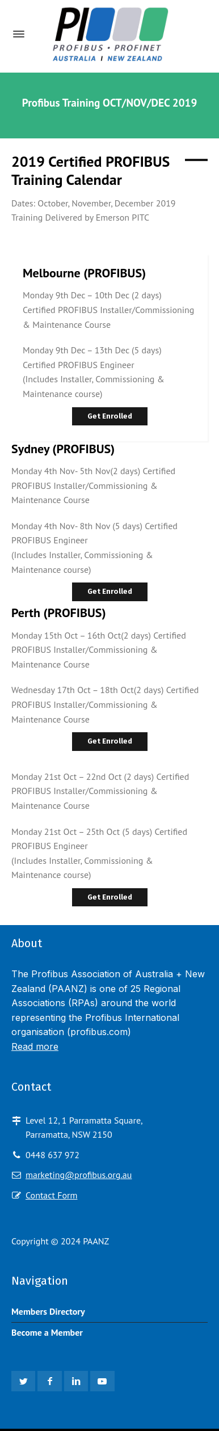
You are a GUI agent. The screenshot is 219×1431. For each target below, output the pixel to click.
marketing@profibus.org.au (79, 1174)
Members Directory (48, 1311)
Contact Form (51, 1195)
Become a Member (47, 1332)
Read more (34, 1046)
